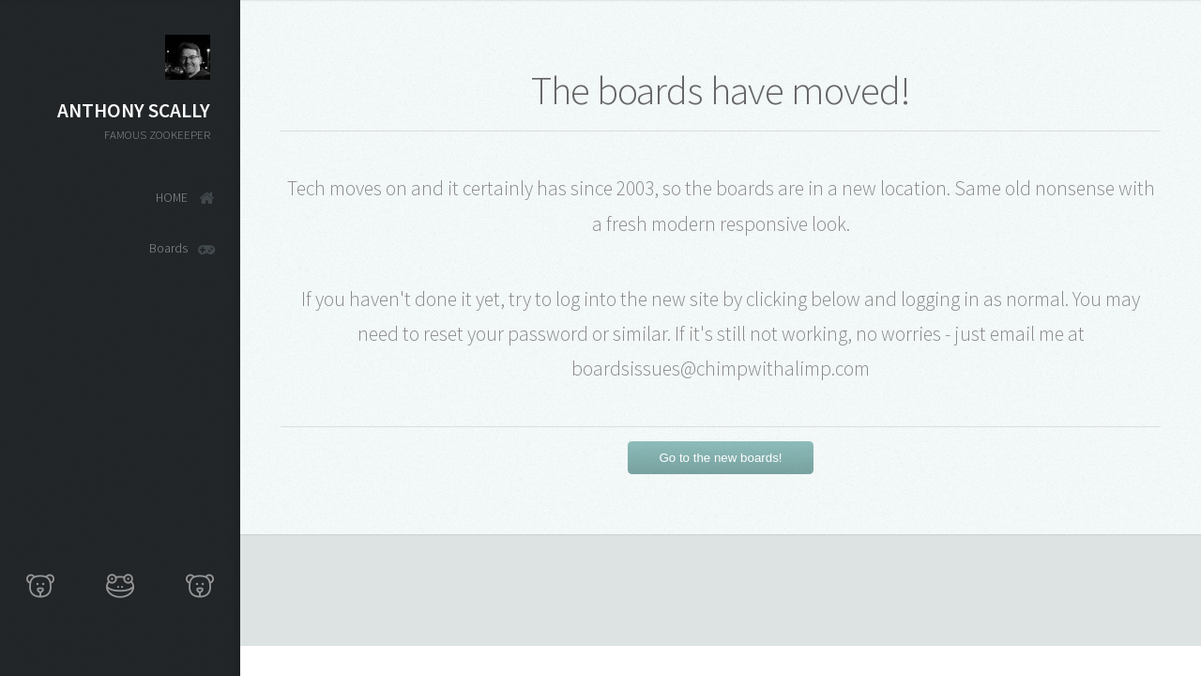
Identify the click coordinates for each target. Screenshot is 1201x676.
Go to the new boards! (720, 458)
